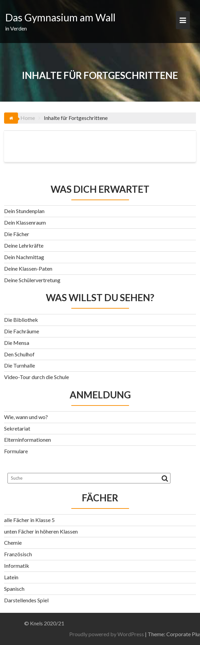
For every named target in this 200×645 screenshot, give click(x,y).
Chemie (13, 542)
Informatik (16, 565)
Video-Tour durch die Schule (36, 377)
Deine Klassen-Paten (28, 268)
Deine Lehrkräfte (23, 245)
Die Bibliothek (21, 319)
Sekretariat (17, 428)
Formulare (16, 451)
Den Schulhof (19, 354)
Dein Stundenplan (24, 211)
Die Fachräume (21, 331)
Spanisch (14, 588)
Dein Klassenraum (25, 222)
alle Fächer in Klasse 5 (29, 520)
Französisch (18, 554)
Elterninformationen (27, 439)
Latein (11, 577)
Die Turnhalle (19, 365)
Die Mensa (16, 342)
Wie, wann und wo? (26, 417)
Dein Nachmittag (24, 257)
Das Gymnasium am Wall (60, 17)
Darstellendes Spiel (26, 600)
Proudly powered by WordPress (136, 634)
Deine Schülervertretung (32, 280)
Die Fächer (16, 234)
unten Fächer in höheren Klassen (41, 531)
